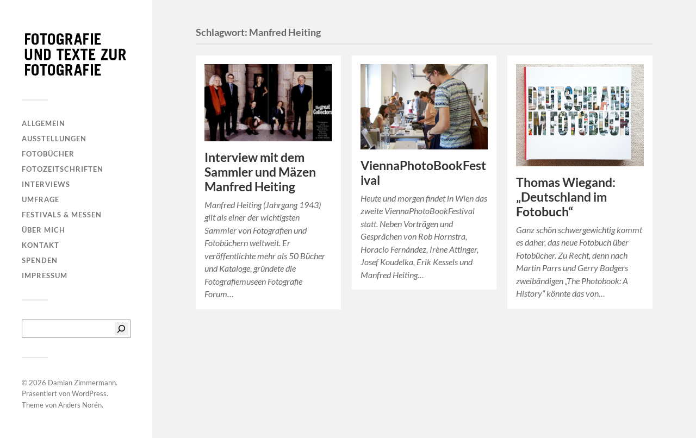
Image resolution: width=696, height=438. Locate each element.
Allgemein (43, 123)
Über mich (43, 230)
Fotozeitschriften (62, 169)
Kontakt (40, 245)
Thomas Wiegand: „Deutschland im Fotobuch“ (566, 197)
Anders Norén (80, 405)
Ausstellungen (54, 138)
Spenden (40, 260)
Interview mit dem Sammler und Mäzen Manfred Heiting (260, 172)
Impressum (44, 275)
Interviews (46, 184)
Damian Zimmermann (82, 382)
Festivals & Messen (62, 214)
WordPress (89, 393)
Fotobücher (48, 153)
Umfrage (40, 199)
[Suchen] (121, 328)
